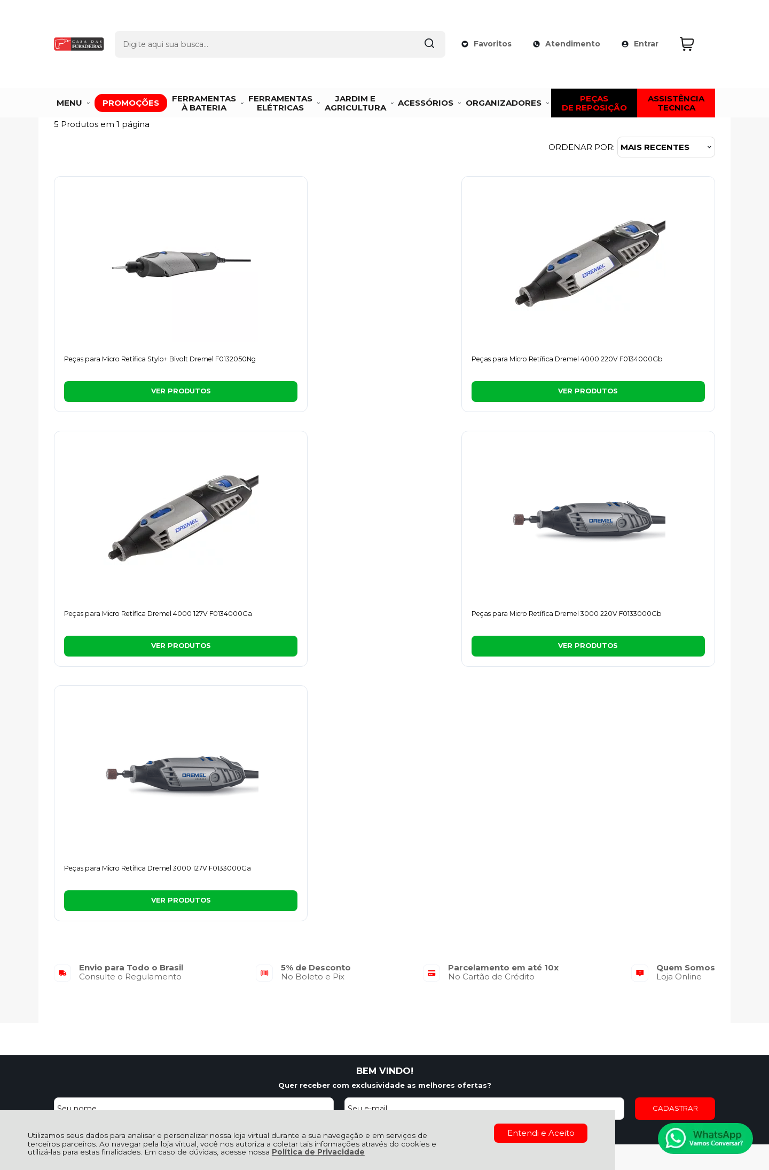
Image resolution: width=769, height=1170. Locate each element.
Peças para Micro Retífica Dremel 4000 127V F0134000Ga (461, 364)
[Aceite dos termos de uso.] (168, 876)
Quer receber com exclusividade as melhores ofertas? (384, 832)
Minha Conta (359, 962)
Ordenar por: (581, 147)
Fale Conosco (81, 986)
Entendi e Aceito (541, 1133)
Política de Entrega (92, 974)
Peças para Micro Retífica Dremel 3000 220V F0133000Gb (629, 364)
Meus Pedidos (361, 950)
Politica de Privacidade (320, 877)
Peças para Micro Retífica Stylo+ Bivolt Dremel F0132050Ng (124, 364)
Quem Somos (82, 950)
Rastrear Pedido (365, 974)
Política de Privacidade (318, 1152)
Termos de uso (249, 877)
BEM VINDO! (384, 818)
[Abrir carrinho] (694, 25)
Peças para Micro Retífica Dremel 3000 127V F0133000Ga (126, 619)
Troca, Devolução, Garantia (239, 950)
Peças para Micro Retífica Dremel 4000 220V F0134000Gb (294, 364)
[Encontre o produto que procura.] (418, 25)
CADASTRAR (675, 855)
